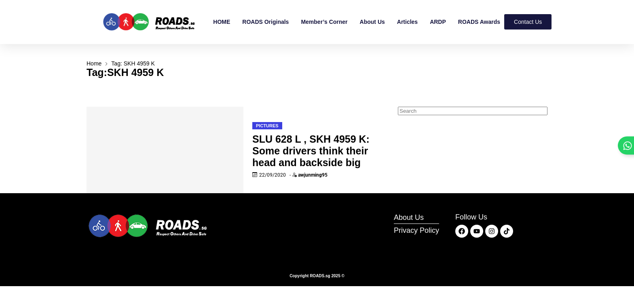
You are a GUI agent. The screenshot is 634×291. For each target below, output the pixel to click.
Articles (407, 22)
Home (94, 63)
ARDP (438, 22)
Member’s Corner (324, 22)
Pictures (267, 125)
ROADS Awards (479, 22)
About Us (372, 22)
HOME (221, 22)
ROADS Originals (265, 22)
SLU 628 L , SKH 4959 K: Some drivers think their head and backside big (311, 150)
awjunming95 (313, 175)
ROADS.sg (320, 276)
